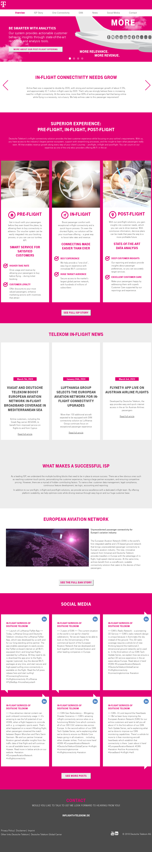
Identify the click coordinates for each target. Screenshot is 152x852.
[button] (70, 58)
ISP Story (38, 12)
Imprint (31, 830)
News (95, 12)
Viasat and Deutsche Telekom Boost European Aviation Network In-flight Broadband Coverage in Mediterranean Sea (25, 399)
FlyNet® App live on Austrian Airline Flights (127, 390)
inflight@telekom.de (76, 815)
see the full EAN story (76, 582)
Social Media (113, 12)
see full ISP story (76, 312)
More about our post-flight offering (36, 49)
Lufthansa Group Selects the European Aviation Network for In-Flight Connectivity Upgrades (76, 397)
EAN (81, 12)
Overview (20, 12)
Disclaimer (21, 830)
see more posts (76, 775)
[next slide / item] (145, 85)
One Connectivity (61, 12)
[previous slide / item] (8, 85)
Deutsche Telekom (20, 834)
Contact (133, 12)
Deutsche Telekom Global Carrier (46, 834)
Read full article (25, 434)
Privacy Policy (7, 830)
